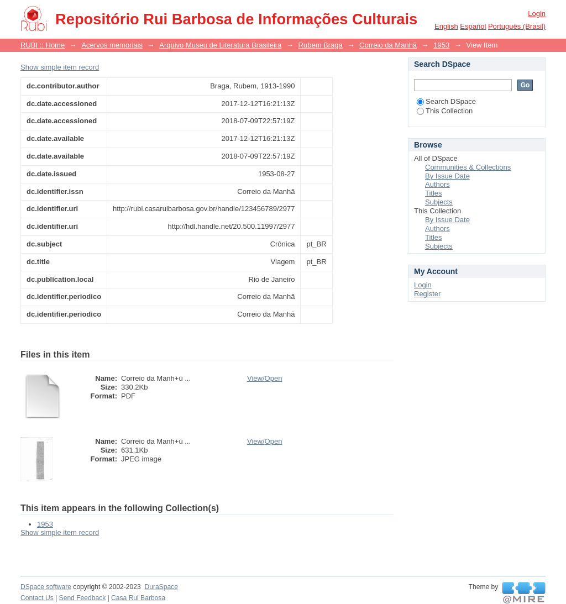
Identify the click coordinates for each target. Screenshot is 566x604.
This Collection (445, 111)
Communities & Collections (468, 167)
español (473, 26)
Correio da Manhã (388, 45)
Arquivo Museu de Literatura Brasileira (220, 45)
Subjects (439, 202)
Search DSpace (446, 101)
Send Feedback (82, 598)
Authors (437, 184)
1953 (441, 45)
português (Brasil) (517, 26)
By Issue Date (447, 176)
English (446, 26)
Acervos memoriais (112, 45)
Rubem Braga (320, 45)
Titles (433, 193)
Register (427, 294)
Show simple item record (59, 67)
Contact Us (37, 598)
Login (537, 13)
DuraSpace (160, 587)
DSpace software (45, 587)
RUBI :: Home (42, 45)
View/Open (264, 378)
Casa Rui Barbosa (138, 598)
